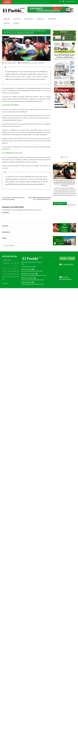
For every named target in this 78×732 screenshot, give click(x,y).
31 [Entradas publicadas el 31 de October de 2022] (3, 279)
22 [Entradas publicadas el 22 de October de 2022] (15, 274)
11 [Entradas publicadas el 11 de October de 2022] (5, 271)
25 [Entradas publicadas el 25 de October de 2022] (5, 276)
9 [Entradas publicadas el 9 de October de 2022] (17, 268)
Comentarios (5, 212)
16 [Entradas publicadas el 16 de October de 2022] (17, 271)
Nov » (7, 283)
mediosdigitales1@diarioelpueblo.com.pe (32, 284)
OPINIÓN (6, 23)
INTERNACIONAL (25, 63)
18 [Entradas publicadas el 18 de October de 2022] (5, 274)
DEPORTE (16, 23)
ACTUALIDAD (28, 19)
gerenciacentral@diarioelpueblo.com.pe (32, 271)
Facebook (59, 1)
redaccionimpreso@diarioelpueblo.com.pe (32, 279)
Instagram (61, 1)
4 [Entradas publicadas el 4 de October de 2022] (5, 268)
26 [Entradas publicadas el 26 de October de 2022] (8, 276)
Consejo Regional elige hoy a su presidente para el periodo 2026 (31, 1)
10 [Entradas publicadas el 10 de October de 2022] (3, 271)
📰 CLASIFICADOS (66, 264)
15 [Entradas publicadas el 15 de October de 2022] (15, 271)
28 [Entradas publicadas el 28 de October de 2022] (12, 276)
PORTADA (41, 63)
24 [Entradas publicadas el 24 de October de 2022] (3, 276)
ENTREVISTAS (52, 19)
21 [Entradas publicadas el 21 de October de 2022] (12, 274)
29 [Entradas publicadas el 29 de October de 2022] (15, 276)
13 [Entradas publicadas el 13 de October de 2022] (10, 271)
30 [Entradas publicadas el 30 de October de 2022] (17, 276)
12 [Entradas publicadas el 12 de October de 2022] (8, 271)
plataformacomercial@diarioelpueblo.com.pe (33, 275)
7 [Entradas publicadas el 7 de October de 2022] (12, 268)
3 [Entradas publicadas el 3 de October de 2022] (3, 268)
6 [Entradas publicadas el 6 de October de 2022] (10, 268)
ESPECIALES (40, 19)
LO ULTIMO (16, 19)
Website (4, 238)
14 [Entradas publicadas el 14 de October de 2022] (12, 271)
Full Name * (5, 226)
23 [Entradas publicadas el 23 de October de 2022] (17, 274)
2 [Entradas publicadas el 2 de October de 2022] (17, 266)
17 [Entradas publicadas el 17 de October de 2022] (3, 274)
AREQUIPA (7, 19)
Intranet (63, 258)
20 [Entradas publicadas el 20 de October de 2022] (10, 274)
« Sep (3, 283)
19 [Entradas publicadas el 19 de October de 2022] (8, 274)
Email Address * (6, 232)
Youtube (63, 1)
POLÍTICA (34, 63)
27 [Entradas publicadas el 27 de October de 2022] (10, 276)
